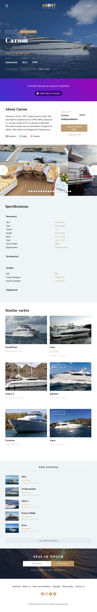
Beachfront (11, 347)
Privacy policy (67, 586)
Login (88, 6)
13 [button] (56, 191)
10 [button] (48, 191)
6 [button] (39, 191)
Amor (53, 440)
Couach (7, 444)
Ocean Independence (68, 117)
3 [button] (31, 191)
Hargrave (8, 351)
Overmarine (9, 398)
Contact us (80, 586)
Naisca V (10, 393)
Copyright (56, 586)
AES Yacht (24, 519)
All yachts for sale (48, 541)
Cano (52, 347)
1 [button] (27, 191)
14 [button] (58, 191)
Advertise (16, 586)
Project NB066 (28, 513)
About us (26, 586)
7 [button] (41, 191)
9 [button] (46, 191)
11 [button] (51, 191)
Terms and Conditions (41, 586)
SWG (23, 476)
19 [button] (70, 191)
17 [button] (65, 191)
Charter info (74, 134)
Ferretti (52, 444)
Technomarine (28, 488)
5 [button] (36, 191)
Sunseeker (53, 356)
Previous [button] (4, 170)
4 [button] (34, 191)
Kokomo (54, 393)
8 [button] (43, 191)
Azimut (52, 398)
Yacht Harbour (49, 6)
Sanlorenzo (11, 62)
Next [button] (93, 170)
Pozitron (10, 440)
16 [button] (63, 191)
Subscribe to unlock (50, 93)
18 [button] (68, 191)
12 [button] (53, 191)
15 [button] (60, 191)
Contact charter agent (74, 128)
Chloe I (25, 501)
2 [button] (29, 191)
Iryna (24, 525)
